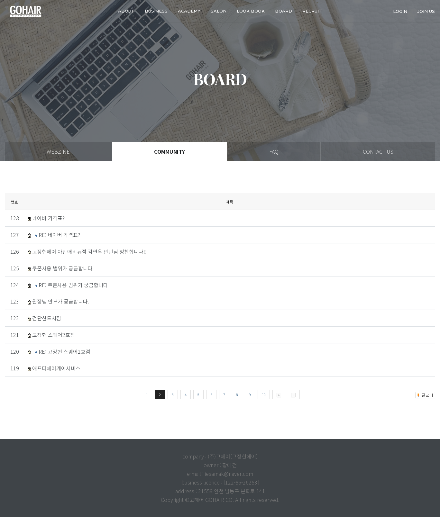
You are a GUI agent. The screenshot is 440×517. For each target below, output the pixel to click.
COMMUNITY (169, 151)
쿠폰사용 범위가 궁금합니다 (62, 268)
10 (264, 394)
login (400, 11)
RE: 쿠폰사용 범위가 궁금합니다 (73, 285)
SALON (218, 11)
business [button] (156, 11)
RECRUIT (312, 11)
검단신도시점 (46, 318)
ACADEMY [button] (189, 11)
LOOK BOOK (251, 11)
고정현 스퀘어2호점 (53, 335)
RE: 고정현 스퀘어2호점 (64, 351)
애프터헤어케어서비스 (56, 368)
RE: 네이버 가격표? (59, 235)
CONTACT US (378, 151)
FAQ (274, 151)
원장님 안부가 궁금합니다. (60, 301)
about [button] (126, 11)
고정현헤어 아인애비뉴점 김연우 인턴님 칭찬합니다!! (89, 251)
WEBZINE (58, 151)
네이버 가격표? (48, 218)
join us (426, 11)
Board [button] (283, 11)
